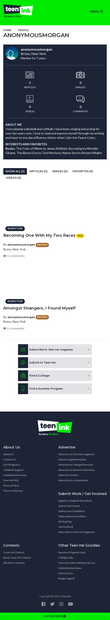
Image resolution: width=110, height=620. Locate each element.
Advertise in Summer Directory (76, 469)
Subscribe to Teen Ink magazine (76, 532)
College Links (66, 557)
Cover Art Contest (13, 552)
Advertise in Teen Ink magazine (76, 454)
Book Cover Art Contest (17, 557)
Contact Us (9, 459)
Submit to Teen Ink (37, 362)
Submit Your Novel (69, 506)
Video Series (65, 573)
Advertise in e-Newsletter (73, 480)
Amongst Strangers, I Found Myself (39, 308)
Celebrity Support (13, 469)
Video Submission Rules (72, 516)
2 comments (13, 328)
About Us (8, 454)
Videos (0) (13, 177)
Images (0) (60, 171)
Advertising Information (72, 459)
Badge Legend (66, 578)
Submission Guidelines (71, 511)
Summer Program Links (72, 552)
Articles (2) (39, 171)
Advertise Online (68, 475)
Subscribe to (45, 349)
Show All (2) (15, 171)
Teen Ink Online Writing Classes (76, 562)
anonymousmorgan (21, 244)
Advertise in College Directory (75, 464)
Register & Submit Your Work (75, 500)
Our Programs (11, 464)
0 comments (14, 256)
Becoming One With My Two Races (39, 235)
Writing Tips (65, 521)
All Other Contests (14, 562)
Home (7, 30)
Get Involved (65, 526)
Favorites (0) (83, 171)
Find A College (34, 375)
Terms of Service (13, 490)
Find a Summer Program (40, 388)
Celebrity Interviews (15, 475)
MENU (96, 11)
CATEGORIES (55, 616)
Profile (23, 30)
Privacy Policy (11, 485)
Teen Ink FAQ (11, 480)
